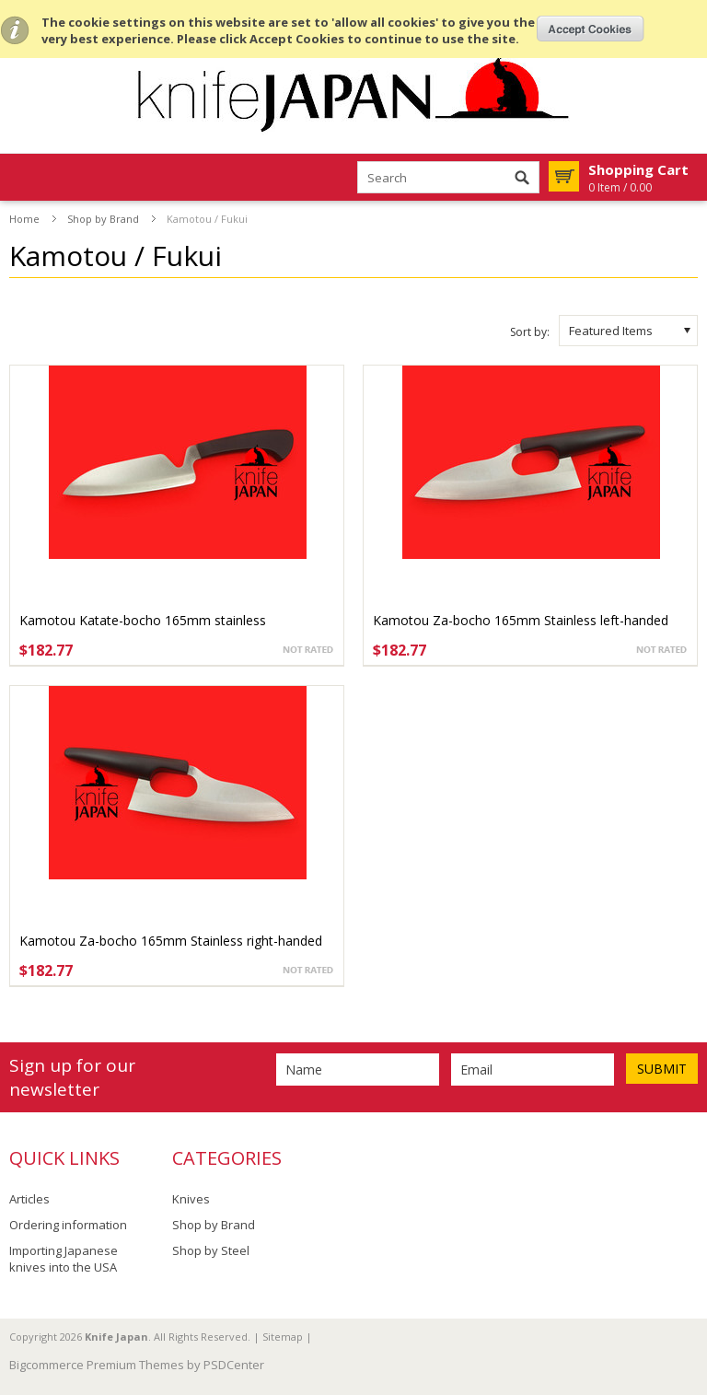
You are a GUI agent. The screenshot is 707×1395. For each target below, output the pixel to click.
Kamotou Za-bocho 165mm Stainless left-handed (520, 620)
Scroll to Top (686, 1286)
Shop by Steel (210, 1250)
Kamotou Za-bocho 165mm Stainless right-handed (170, 940)
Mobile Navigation (24, 178)
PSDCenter (233, 1364)
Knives (191, 1199)
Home (24, 219)
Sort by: (530, 332)
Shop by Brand (103, 219)
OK (590, 28)
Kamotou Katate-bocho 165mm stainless (142, 620)
